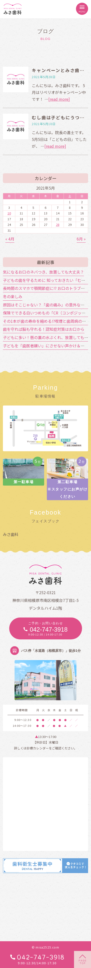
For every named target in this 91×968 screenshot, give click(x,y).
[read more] (59, 99)
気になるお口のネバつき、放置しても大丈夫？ (43, 272)
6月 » (81, 239)
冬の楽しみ (12, 296)
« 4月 (9, 239)
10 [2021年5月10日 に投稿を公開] (9, 213)
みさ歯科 (10, 534)
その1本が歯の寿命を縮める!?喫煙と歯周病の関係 (46, 321)
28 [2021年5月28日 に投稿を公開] (57, 224)
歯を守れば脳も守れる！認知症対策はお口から (43, 329)
